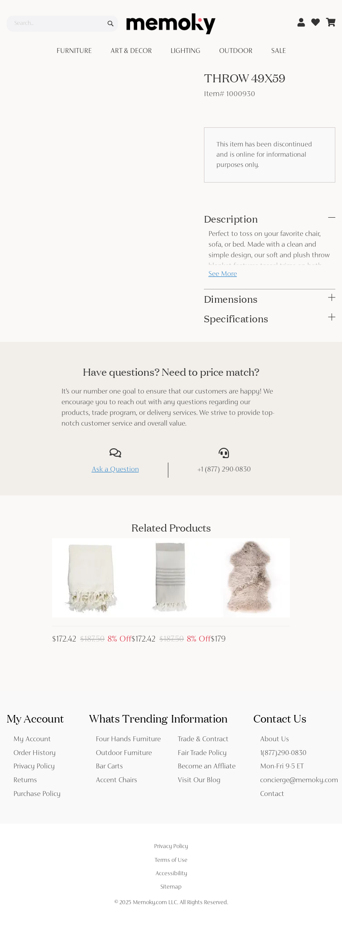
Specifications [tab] (236, 318)
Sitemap (171, 887)
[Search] (110, 24)
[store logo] (171, 23)
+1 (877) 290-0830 (224, 470)
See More (222, 274)
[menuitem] (76, 51)
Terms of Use (171, 860)
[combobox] (62, 24)
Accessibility (171, 874)
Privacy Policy (171, 847)
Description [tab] (231, 219)
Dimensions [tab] (231, 299)
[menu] (171, 51)
